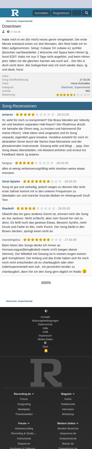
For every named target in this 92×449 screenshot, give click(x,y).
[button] (46, 311)
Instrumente (24, 438)
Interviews (68, 409)
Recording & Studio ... (24, 433)
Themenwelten (24, 414)
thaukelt (8, 208)
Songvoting (24, 404)
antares (7, 114)
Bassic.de (68, 443)
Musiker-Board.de (68, 428)
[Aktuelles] (76, 13)
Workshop (68, 414)
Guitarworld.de (68, 438)
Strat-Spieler (11, 181)
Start (45, 346)
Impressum (45, 335)
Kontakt (45, 316)
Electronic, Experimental (75, 87)
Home (68, 399)
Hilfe (45, 328)
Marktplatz (24, 409)
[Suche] (86, 13)
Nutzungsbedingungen (45, 320)
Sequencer (24, 443)
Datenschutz (45, 324)
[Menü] (5, 12)
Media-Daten (45, 339)
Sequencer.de (68, 433)
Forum (24, 399)
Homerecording (24, 428)
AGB (45, 331)
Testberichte (68, 404)
